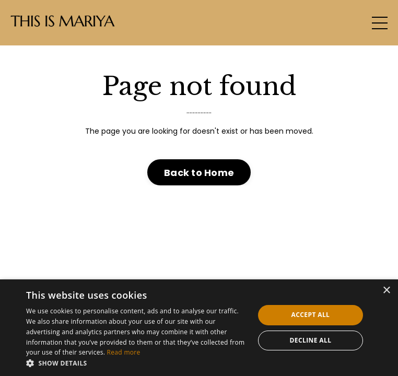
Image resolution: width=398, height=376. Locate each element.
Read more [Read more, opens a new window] (124, 352)
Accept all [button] (310, 314)
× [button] (386, 291)
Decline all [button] (311, 340)
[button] (137, 363)
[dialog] (199, 327)
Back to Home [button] (199, 172)
